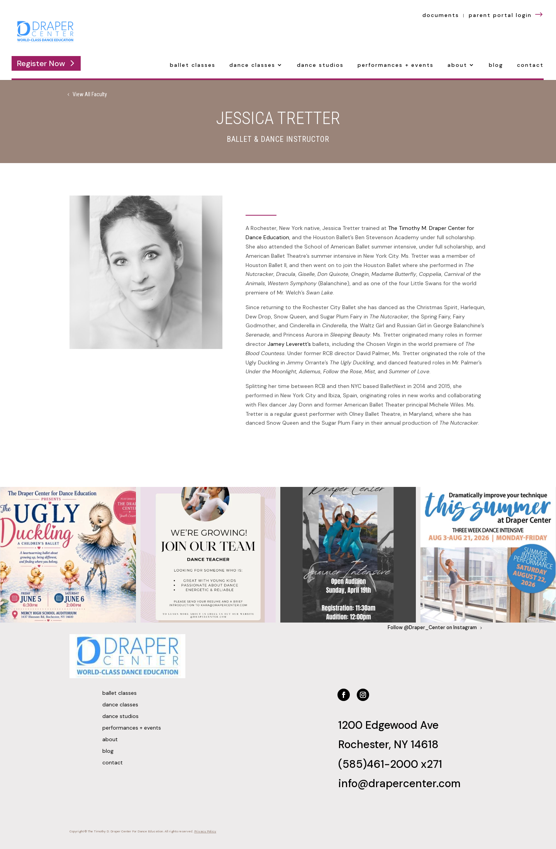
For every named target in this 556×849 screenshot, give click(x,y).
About (457, 65)
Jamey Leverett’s (289, 343)
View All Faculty (90, 94)
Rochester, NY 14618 (388, 744)
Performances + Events (396, 65)
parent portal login (506, 15)
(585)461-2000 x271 (390, 764)
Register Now (41, 63)
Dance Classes (252, 65)
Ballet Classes (192, 65)
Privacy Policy (205, 831)
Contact (530, 65)
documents (440, 15)
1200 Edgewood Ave (388, 725)
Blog (496, 65)
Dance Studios (320, 65)
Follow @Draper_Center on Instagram (432, 627)
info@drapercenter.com (399, 783)
